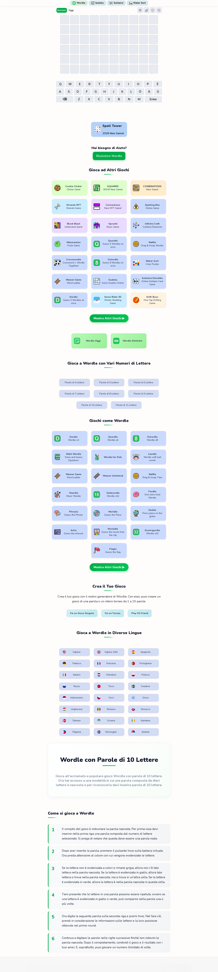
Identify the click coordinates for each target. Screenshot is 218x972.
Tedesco (154, 586)
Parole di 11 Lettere (156, 375)
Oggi (71, 10)
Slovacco (91, 632)
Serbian (154, 644)
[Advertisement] (109, 112)
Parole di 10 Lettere (125, 375)
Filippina (91, 644)
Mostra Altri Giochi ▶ (109, 300)
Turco (122, 609)
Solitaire (116, 3)
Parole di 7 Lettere (157, 364)
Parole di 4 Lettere (61, 364)
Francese (59, 597)
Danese (123, 632)
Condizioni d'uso (82, 938)
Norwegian (124, 644)
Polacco (59, 609)
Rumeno (59, 632)
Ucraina (154, 632)
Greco (122, 621)
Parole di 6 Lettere (125, 364)
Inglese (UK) (92, 586)
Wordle (79, 3)
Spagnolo (123, 586)
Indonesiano (60, 621)
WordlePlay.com (114, 931)
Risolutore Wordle (109, 156)
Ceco (90, 621)
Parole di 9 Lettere (93, 375)
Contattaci (138, 938)
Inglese (59, 586)
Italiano (123, 597)
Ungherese (155, 621)
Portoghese (92, 597)
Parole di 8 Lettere (61, 375)
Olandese (155, 597)
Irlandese (59, 644)
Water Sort (137, 3)
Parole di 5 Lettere (93, 364)
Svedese (154, 609)
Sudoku (97, 3)
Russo (90, 609)
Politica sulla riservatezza (112, 938)
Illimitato (61, 10)
